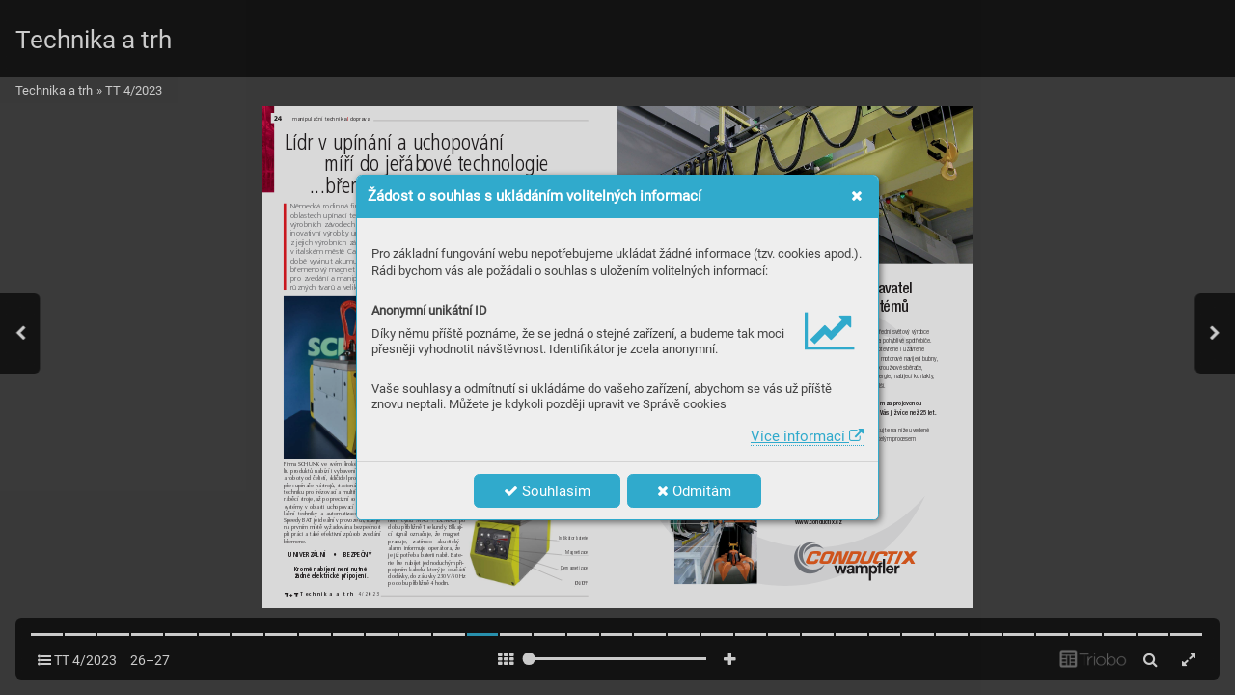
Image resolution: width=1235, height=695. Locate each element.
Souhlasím (547, 491)
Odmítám (694, 491)
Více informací (807, 436)
